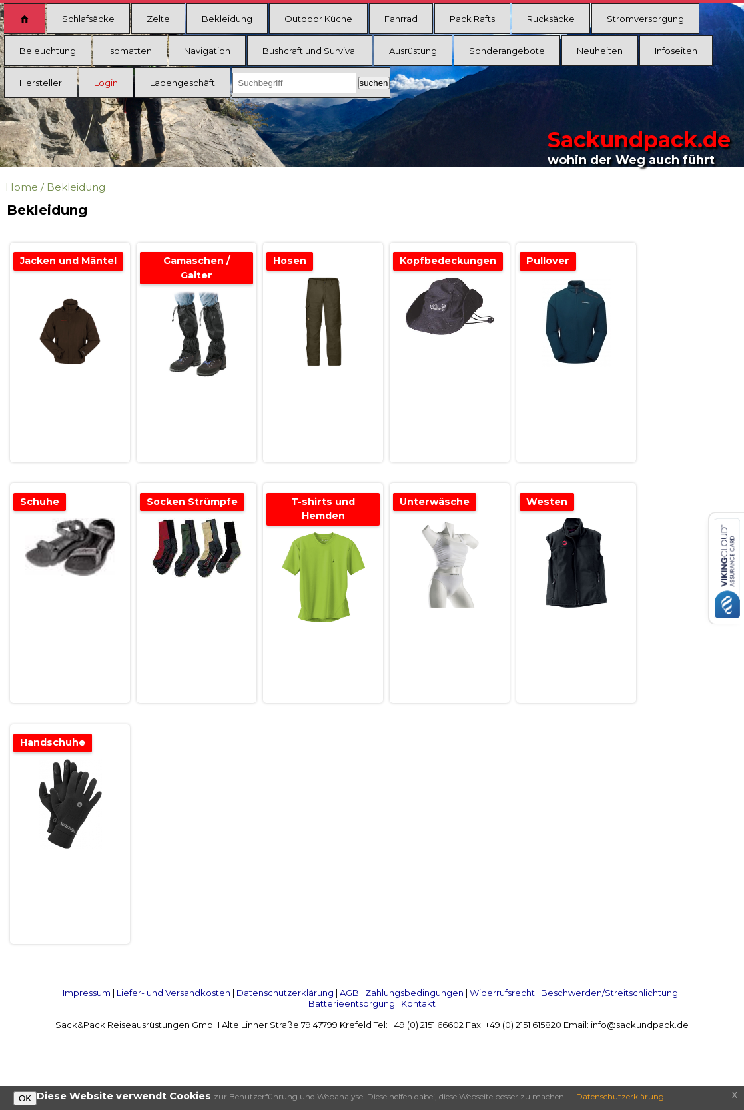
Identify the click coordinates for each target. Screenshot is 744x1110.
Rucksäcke (551, 18)
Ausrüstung (413, 50)
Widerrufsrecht (502, 992)
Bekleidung (227, 18)
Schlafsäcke (88, 18)
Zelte (158, 18)
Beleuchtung (47, 50)
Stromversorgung (645, 18)
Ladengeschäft (182, 82)
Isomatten (130, 50)
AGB (349, 992)
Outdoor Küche (318, 18)
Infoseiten (676, 50)
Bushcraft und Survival (309, 50)
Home (21, 187)
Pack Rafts (472, 18)
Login (106, 82)
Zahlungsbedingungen (414, 992)
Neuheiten (600, 50)
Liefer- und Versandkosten (173, 992)
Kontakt (418, 1003)
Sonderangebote (507, 50)
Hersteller (40, 82)
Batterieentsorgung (351, 1003)
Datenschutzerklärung (285, 992)
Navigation (207, 50)
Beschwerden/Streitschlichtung (609, 992)
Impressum (87, 992)
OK (25, 1098)
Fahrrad (401, 18)
